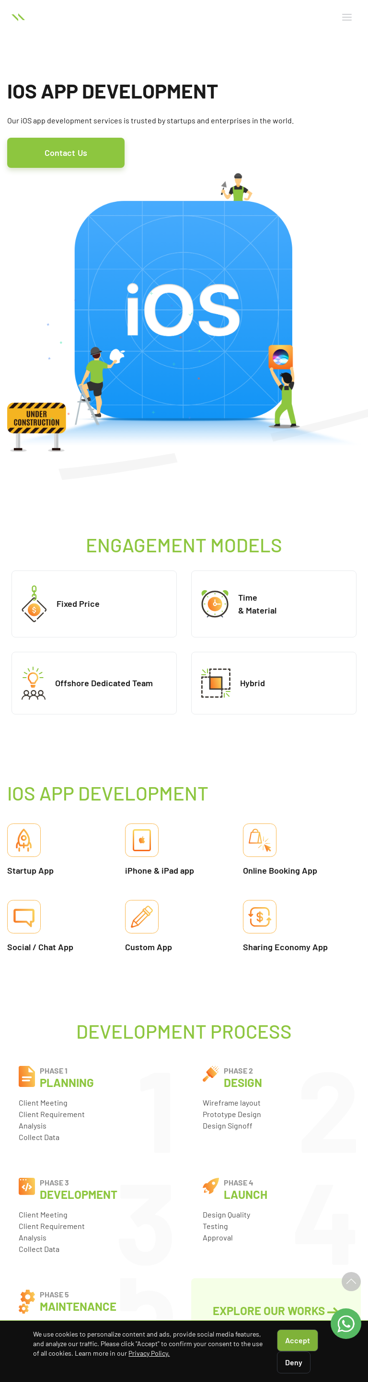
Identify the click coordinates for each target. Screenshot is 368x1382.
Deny (293, 1362)
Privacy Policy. (149, 1353)
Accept (297, 1340)
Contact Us (66, 152)
